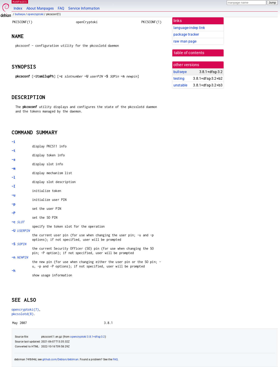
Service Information (84, 8)
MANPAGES (20, 1)
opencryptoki (35, 14)
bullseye (20, 14)
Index (18, 8)
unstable (180, 85)
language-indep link (189, 28)
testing (178, 78)
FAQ (61, 8)
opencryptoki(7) (25, 309)
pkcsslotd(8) (22, 314)
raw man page (184, 41)
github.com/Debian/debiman (60, 359)
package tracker (186, 34)
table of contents (189, 53)
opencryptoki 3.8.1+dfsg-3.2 (87, 336)
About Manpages (40, 8)
